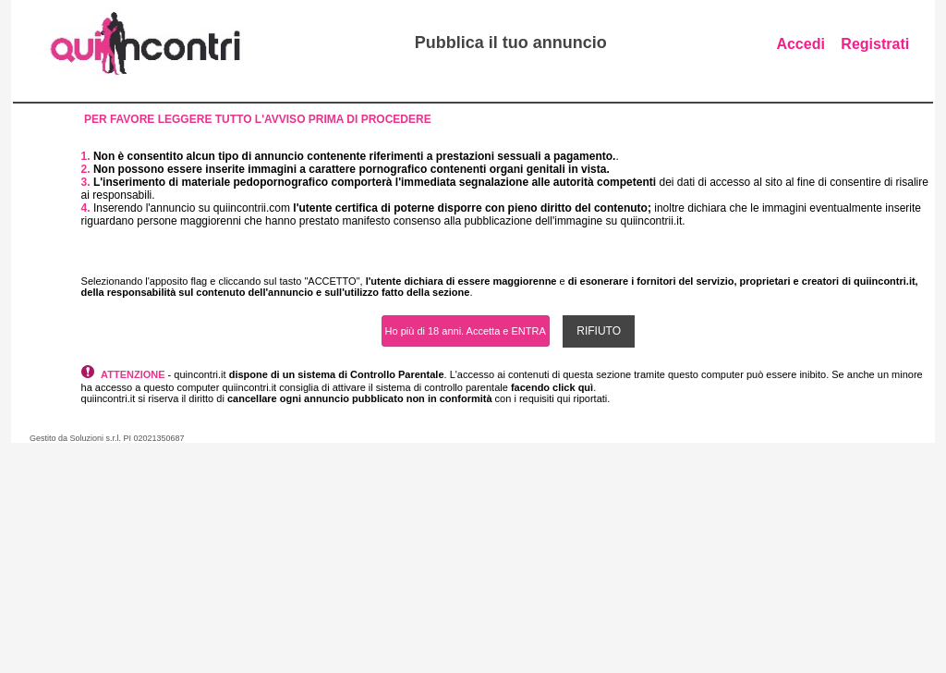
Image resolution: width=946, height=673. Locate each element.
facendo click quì (552, 387)
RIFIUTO (598, 330)
